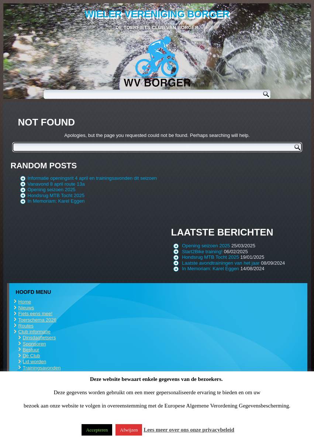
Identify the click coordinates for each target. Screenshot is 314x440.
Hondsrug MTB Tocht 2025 (56, 195)
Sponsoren (34, 344)
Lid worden (34, 361)
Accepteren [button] (97, 430)
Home (24, 302)
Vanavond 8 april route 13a (56, 184)
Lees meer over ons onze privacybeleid (189, 430)
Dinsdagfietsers (39, 337)
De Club (31, 355)
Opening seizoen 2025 (52, 189)
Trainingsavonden (42, 368)
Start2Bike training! (202, 251)
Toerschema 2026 (37, 320)
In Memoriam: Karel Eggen (56, 201)
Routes (26, 326)
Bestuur (31, 350)
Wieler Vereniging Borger (157, 14)
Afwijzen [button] (129, 430)
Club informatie (34, 331)
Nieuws (26, 307)
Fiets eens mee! (35, 313)
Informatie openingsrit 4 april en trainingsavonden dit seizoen (92, 178)
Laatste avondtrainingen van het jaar (220, 263)
